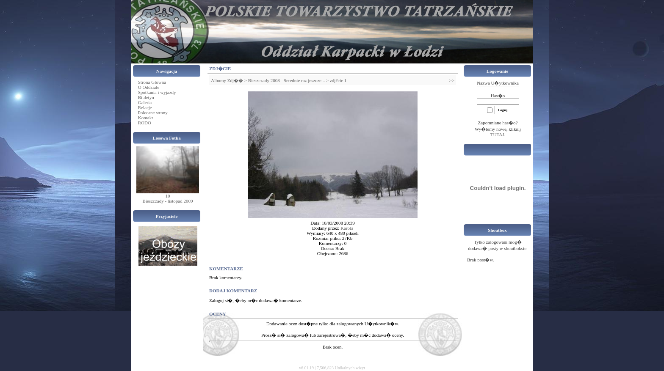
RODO (144, 122)
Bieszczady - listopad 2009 (168, 200)
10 (168, 195)
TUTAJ (497, 134)
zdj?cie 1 (338, 80)
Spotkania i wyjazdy (157, 92)
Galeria (145, 102)
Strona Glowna (152, 82)
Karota (346, 228)
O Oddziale (148, 87)
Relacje (145, 107)
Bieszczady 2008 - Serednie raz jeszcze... (286, 80)
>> (451, 80)
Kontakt (145, 117)
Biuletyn (146, 97)
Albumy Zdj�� (227, 80)
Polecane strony (153, 112)
